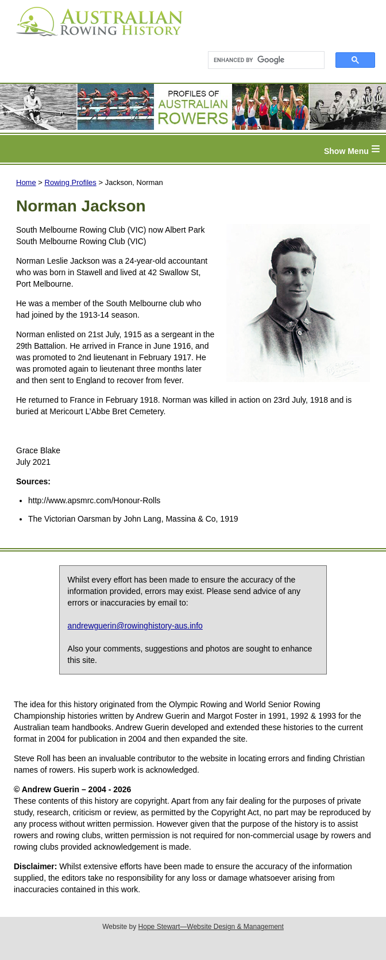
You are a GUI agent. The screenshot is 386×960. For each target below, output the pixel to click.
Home (26, 182)
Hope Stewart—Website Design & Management (211, 927)
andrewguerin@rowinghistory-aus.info (135, 625)
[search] (261, 60)
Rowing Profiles (70, 182)
